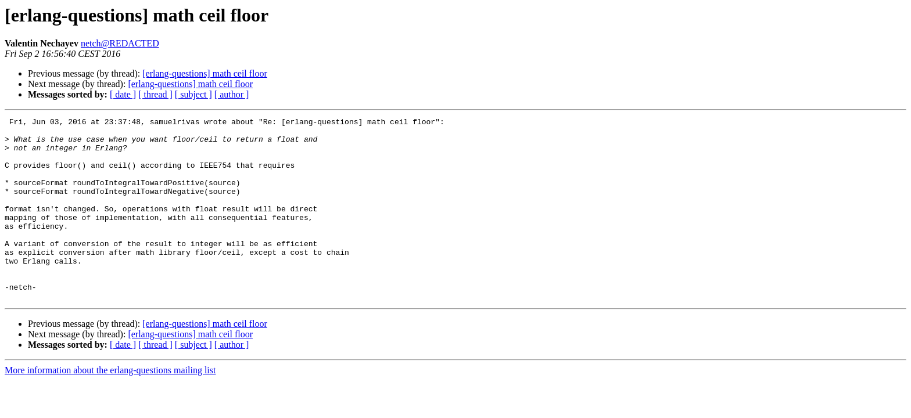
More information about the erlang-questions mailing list (110, 407)
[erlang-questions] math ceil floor (204, 73)
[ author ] (231, 94)
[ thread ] (155, 94)
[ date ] (123, 94)
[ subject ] (193, 94)
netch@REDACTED (120, 43)
